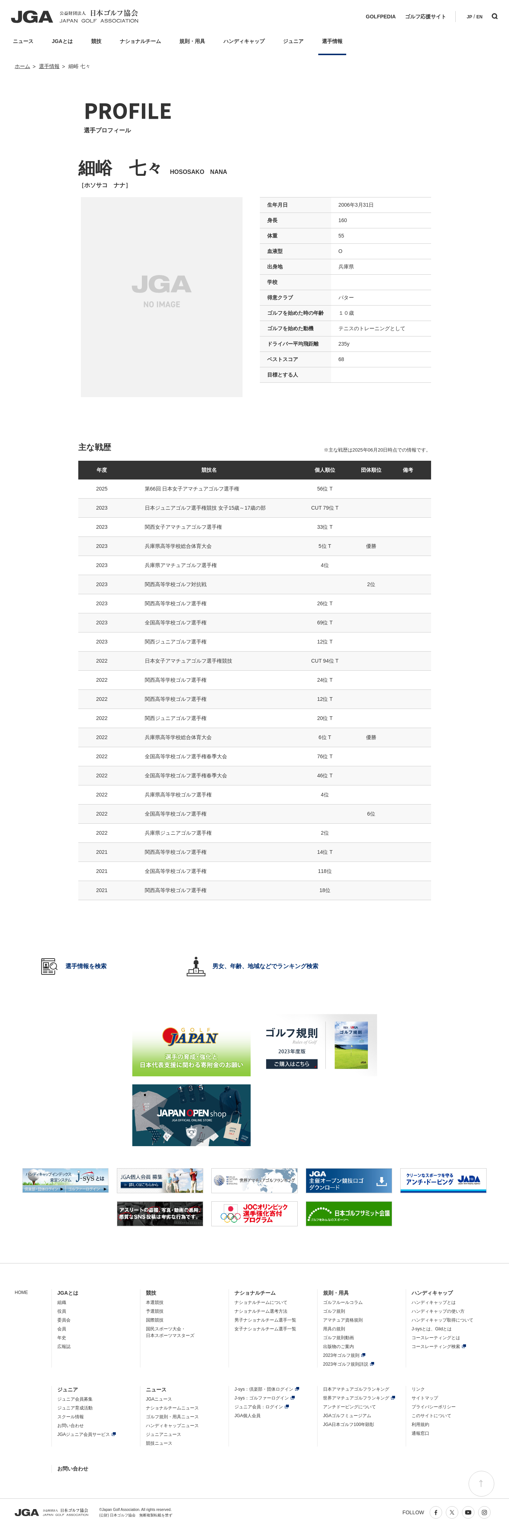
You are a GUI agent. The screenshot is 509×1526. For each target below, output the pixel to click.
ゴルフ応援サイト (425, 16)
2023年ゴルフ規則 (341, 1355)
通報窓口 (420, 1433)
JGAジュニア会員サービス (83, 1434)
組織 (61, 1302)
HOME (21, 1292)
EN (479, 16)
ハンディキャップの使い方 (438, 1311)
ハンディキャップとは (434, 1302)
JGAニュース (159, 1399)
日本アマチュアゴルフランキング (356, 1389)
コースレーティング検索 (436, 1346)
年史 (61, 1337)
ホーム (22, 66)
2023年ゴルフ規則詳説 (345, 1364)
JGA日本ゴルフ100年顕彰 (348, 1424)
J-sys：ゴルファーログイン (261, 1398)
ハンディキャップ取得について (442, 1320)
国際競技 (155, 1320)
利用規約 (420, 1424)
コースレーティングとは (436, 1337)
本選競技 (155, 1302)
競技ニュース (159, 1443)
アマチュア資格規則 (343, 1320)
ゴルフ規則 (334, 1311)
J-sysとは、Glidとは (432, 1328)
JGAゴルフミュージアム (347, 1415)
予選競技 (155, 1311)
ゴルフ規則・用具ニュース (172, 1416)
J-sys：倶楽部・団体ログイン (263, 1389)
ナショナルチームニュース (172, 1408)
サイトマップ (425, 1398)
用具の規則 (334, 1328)
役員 (61, 1311)
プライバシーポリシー (434, 1406)
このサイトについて (431, 1415)
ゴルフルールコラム (343, 1302)
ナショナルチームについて (260, 1302)
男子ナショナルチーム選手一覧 (265, 1320)
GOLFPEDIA (381, 16)
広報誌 (64, 1346)
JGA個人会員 (247, 1415)
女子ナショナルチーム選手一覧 (265, 1328)
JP (469, 16)
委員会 (64, 1320)
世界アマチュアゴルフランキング (356, 1398)
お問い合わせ (70, 1425)
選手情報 (49, 66)
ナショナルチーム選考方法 (260, 1311)
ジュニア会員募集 (75, 1399)
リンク (418, 1389)
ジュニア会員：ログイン (258, 1406)
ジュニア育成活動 (75, 1408)
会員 (61, 1328)
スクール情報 (70, 1416)
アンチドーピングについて (349, 1406)
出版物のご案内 (338, 1346)
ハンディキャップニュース (172, 1425)
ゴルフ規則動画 (338, 1337)
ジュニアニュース (163, 1434)
